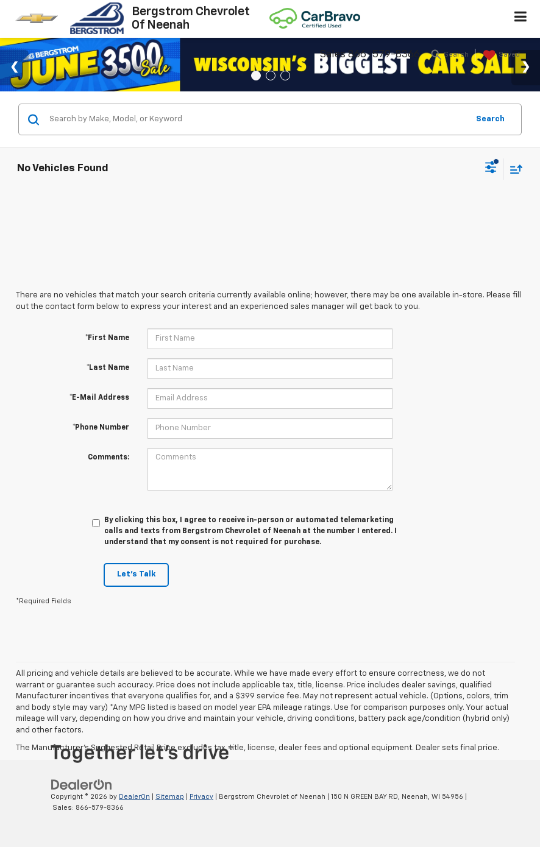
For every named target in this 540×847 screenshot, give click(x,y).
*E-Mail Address (99, 398)
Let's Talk (136, 574)
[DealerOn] (82, 785)
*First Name (107, 338)
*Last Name (108, 368)
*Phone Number (101, 427)
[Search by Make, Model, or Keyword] (257, 119)
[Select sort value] (513, 169)
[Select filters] (491, 169)
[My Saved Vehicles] (500, 55)
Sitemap (169, 796)
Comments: (108, 457)
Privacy (201, 796)
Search (490, 119)
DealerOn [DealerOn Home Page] (134, 796)
